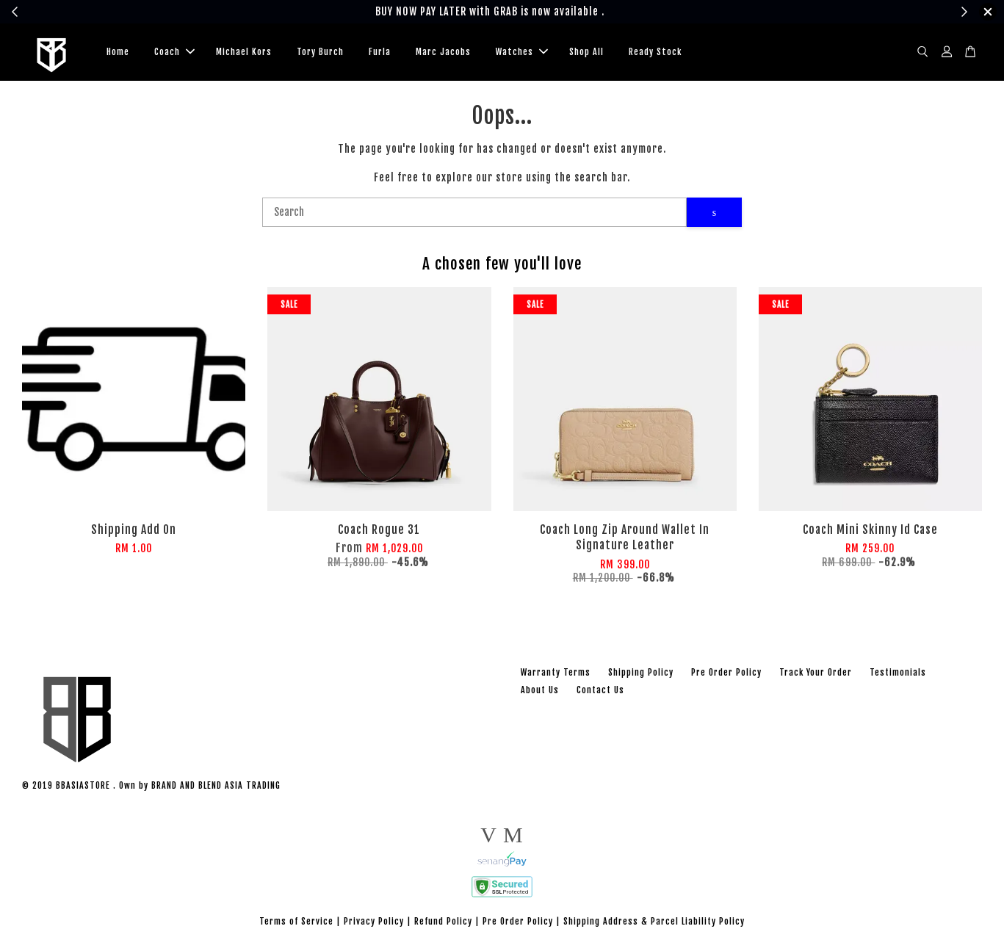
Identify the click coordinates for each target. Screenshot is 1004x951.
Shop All (586, 51)
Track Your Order (815, 672)
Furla (380, 51)
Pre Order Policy (726, 672)
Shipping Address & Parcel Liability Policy (654, 921)
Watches (522, 51)
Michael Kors (244, 51)
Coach (174, 51)
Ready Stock (655, 51)
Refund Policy (443, 921)
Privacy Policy (374, 921)
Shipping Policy (640, 672)
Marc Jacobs (443, 51)
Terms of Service (296, 921)
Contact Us (600, 689)
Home (117, 51)
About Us (540, 689)
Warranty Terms (556, 672)
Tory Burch (320, 51)
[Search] (474, 212)
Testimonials (898, 672)
